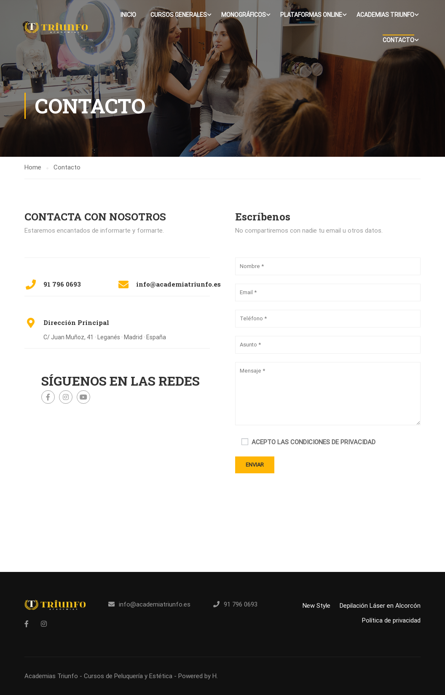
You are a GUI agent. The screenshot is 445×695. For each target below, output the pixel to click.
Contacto (398, 40)
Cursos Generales (178, 14)
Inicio (128, 14)
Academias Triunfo (385, 14)
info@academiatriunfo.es (154, 554)
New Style (316, 555)
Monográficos (243, 14)
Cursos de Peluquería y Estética (128, 626)
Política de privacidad (391, 570)
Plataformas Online (311, 14)
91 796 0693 (240, 554)
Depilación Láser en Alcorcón (380, 555)
